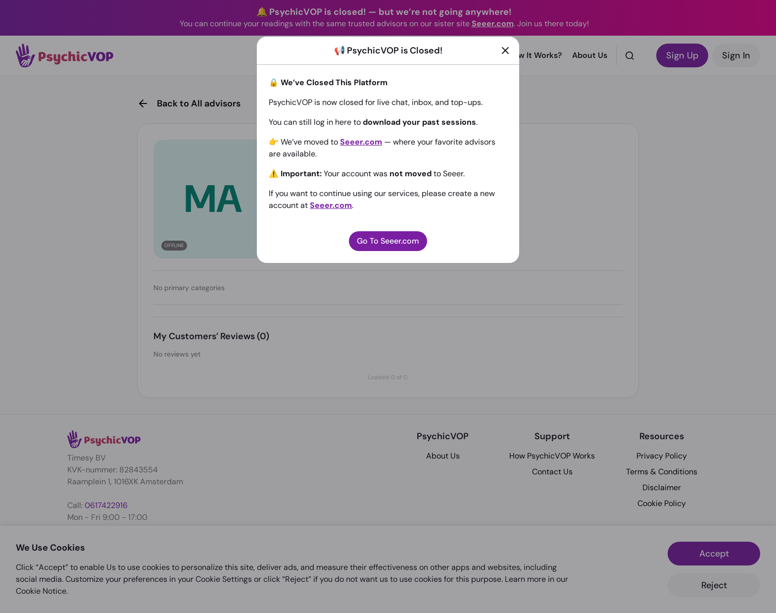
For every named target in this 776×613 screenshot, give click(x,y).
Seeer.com (361, 142)
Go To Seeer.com (388, 241)
